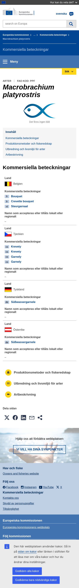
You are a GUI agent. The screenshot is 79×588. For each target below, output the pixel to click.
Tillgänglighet (11, 508)
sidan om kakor (27, 551)
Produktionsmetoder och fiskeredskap (29, 143)
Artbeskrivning (14, 154)
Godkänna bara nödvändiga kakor (36, 580)
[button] (6, 417)
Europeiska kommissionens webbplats (26, 527)
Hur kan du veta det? (63, 2)
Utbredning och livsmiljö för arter (25, 149)
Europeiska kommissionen (16, 35)
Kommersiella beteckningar (53, 35)
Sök (71, 23)
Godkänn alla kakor (27, 571)
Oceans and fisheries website (21, 473)
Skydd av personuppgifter (18, 503)
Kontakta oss (11, 497)
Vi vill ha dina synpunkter (39, 449)
